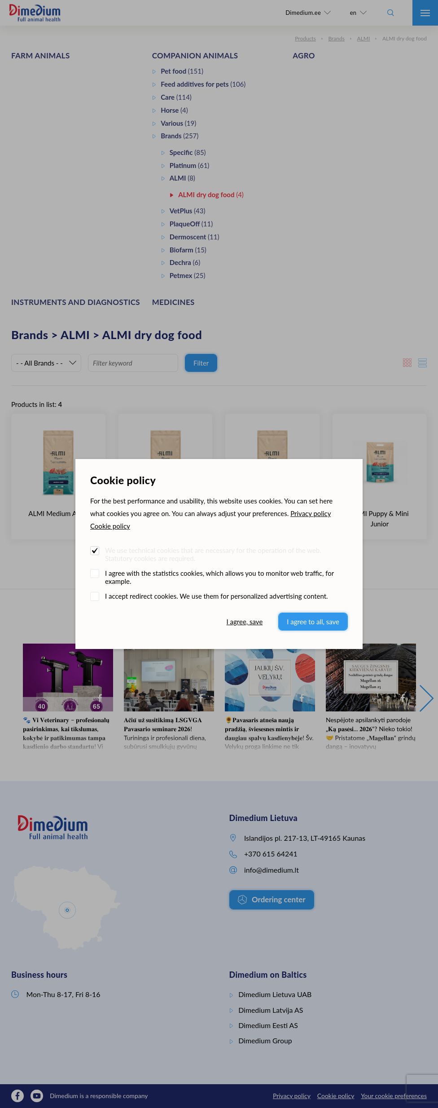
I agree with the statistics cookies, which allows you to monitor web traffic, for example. (219, 577)
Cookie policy (110, 526)
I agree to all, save (313, 622)
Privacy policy (310, 513)
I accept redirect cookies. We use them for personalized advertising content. (216, 596)
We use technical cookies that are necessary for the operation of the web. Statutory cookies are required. (213, 554)
